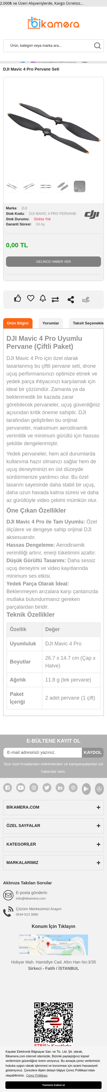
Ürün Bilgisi (18, 323)
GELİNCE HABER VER (53, 261)
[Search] (53, 45)
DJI (24, 208)
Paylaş (71, 299)
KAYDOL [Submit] (93, 752)
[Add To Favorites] (30, 298)
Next (92, 128)
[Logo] (53, 22)
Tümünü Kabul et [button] (53, 1085)
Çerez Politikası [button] (37, 1075)
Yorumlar (51, 323)
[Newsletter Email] (42, 753)
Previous (15, 128)
